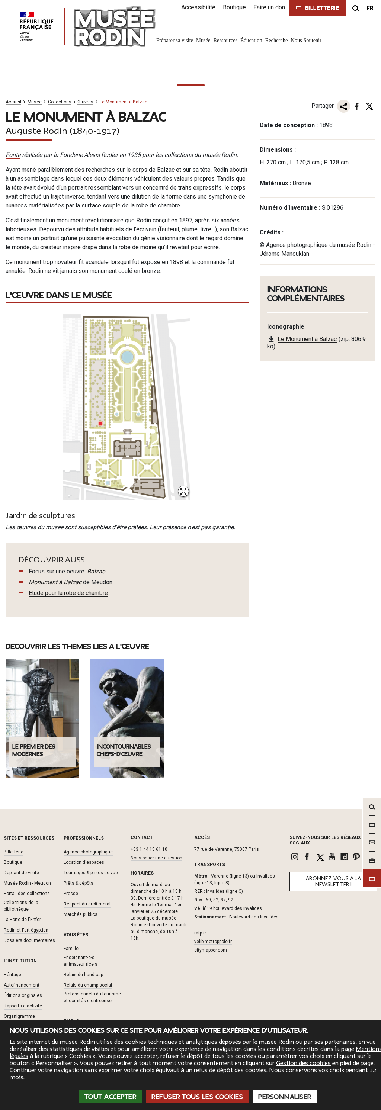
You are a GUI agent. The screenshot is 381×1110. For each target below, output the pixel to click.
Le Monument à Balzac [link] (307, 338)
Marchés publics (80, 914)
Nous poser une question (156, 857)
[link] (295, 856)
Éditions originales (23, 995)
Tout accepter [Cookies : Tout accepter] (110, 1097)
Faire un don (269, 7)
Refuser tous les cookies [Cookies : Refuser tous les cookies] (197, 1097)
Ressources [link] (225, 40)
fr (370, 8)
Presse (71, 893)
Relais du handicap (83, 974)
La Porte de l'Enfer (22, 919)
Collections (59, 102)
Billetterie (13, 852)
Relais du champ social (88, 985)
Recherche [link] (276, 40)
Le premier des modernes (33, 750)
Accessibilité (198, 7)
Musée (35, 102)
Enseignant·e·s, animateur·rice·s (80, 961)
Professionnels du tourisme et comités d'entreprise (92, 997)
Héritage (12, 974)
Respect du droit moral (87, 904)
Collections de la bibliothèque (21, 906)
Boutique (234, 7)
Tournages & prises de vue (91, 872)
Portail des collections (27, 893)
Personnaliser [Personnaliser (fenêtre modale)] (284, 1097)
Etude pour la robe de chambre (68, 592)
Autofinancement (21, 985)
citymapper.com (210, 950)
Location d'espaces (84, 862)
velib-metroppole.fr (213, 941)
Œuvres (85, 102)
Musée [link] (203, 40)
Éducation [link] (251, 40)
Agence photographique (88, 852)
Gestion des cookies (303, 1063)
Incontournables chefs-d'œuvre (124, 750)
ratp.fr (200, 933)
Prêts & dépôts (78, 883)
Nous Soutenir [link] (306, 40)
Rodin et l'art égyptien (26, 930)
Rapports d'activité (23, 1005)
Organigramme (19, 1016)
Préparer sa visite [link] (174, 40)
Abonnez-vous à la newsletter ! (333, 881)
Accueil (13, 102)
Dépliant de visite (21, 872)
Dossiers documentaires (29, 940)
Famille (71, 948)
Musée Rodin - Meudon (27, 883)
